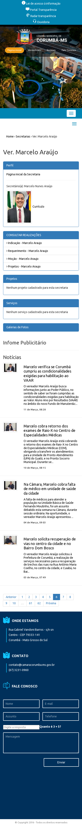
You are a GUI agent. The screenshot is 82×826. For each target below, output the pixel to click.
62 (39, 603)
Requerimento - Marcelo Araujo (27, 251)
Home (10, 136)
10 (14, 603)
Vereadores (34, 50)
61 (30, 603)
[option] (41, 66)
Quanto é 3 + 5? (50, 726)
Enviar (61, 762)
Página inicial (14, 50)
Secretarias (23, 136)
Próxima (51, 603)
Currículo (38, 206)
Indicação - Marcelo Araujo (24, 243)
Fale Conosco (69, 50)
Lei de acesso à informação (41, 3)
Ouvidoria (41, 22)
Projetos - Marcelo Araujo (23, 266)
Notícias (51, 50)
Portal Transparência (41, 9)
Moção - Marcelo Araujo (22, 258)
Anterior (11, 597)
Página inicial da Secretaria (23, 174)
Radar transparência (41, 16)
